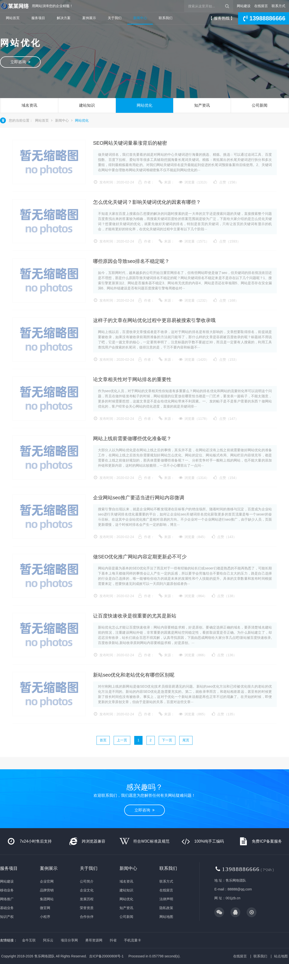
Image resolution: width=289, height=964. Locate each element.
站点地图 (281, 956)
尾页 (185, 740)
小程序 (45, 917)
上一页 (122, 740)
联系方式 (278, 6)
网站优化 (144, 105)
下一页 (167, 740)
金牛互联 (29, 940)
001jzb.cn (233, 898)
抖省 (113, 940)
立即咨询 (20, 62)
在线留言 (261, 6)
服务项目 (38, 18)
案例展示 (89, 18)
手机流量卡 (132, 940)
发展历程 (87, 899)
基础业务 (7, 908)
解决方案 (64, 18)
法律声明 (166, 899)
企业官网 (47, 881)
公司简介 (87, 881)
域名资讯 (29, 105)
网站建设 (244, 6)
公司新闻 (259, 105)
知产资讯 (202, 105)
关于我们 (114, 18)
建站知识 (87, 105)
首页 (103, 740)
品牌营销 (47, 890)
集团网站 (47, 899)
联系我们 (165, 18)
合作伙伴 (87, 917)
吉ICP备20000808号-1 (106, 956)
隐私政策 (166, 908)
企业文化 (87, 890)
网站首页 (13, 18)
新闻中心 (140, 18)
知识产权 (7, 917)
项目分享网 (69, 940)
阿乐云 (48, 940)
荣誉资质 (87, 908)
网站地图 (166, 917)
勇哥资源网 (93, 940)
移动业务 (7, 890)
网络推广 (7, 899)
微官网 (45, 908)
